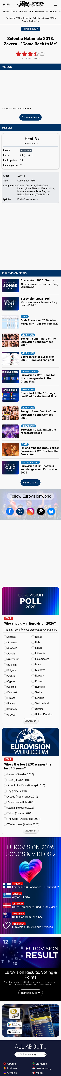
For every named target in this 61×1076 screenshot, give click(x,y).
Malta (37, 1072)
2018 (18, 18)
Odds (14, 11)
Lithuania (39, 1063)
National (10, 18)
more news (30, 482)
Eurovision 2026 (30, 851)
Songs (53, 11)
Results (23, 11)
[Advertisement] (30, 237)
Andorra (10, 1068)
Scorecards (41, 11)
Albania (9, 1063)
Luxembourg (41, 1068)
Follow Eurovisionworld (30, 496)
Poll (31, 11)
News (6, 11)
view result (30, 721)
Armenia (10, 1072)
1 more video (30, 117)
